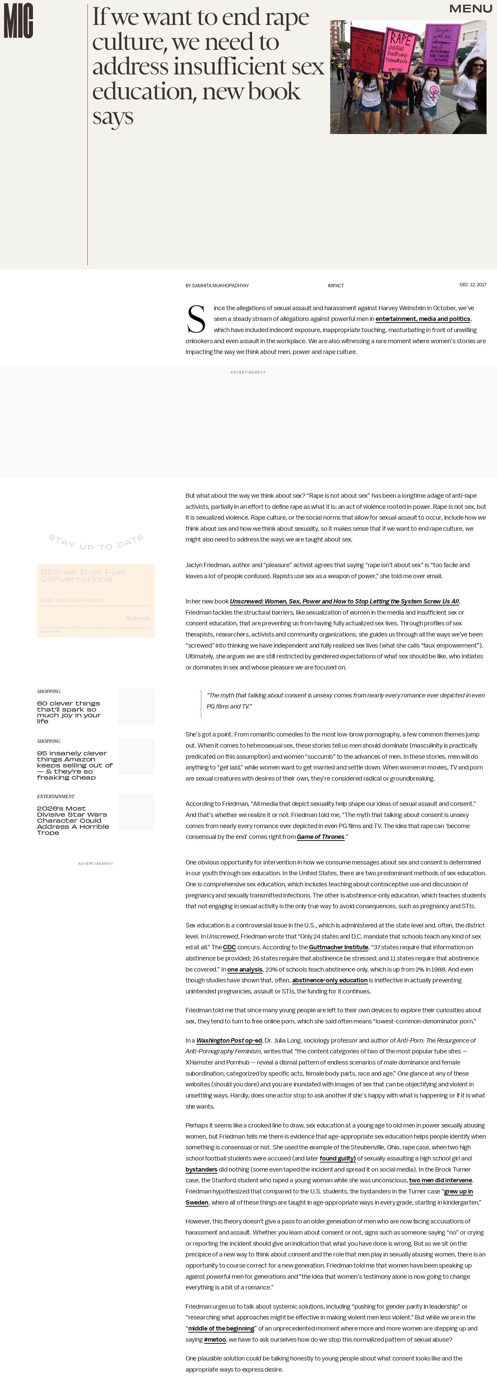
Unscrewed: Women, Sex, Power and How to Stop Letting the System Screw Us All (344, 601)
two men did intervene (440, 1180)
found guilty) (338, 1158)
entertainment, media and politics (423, 319)
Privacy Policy (51, 637)
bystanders (202, 1169)
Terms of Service (131, 633)
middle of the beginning (221, 1328)
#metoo (215, 1339)
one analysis (245, 969)
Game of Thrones (321, 836)
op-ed (253, 1040)
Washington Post (220, 1040)
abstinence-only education (330, 980)
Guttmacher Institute (338, 947)
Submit (138, 623)
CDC (229, 947)
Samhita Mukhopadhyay (220, 285)
